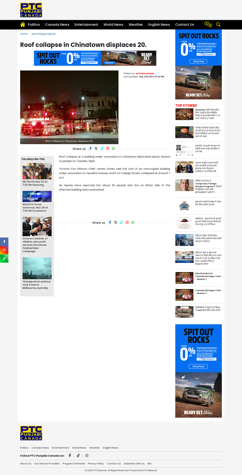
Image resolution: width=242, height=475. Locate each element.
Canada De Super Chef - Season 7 (208, 292)
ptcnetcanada (145, 73)
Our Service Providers (48, 464)
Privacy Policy (98, 464)
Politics (34, 24)
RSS (154, 464)
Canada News (57, 24)
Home (23, 33)
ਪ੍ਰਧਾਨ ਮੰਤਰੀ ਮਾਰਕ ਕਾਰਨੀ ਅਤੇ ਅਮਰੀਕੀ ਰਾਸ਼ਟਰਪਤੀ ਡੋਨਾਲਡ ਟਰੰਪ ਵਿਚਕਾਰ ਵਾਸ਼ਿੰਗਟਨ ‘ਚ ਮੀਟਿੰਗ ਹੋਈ (206, 167)
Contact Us (184, 24)
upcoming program (43, 33)
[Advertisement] (120, 202)
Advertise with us (138, 464)
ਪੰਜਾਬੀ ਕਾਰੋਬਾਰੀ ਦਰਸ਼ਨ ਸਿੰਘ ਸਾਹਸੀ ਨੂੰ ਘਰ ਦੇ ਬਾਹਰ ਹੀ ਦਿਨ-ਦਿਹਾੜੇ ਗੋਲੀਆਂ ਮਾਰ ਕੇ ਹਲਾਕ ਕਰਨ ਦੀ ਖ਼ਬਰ (208, 132)
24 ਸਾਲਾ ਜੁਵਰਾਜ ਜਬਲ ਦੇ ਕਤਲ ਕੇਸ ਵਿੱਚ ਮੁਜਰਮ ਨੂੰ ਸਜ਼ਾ (208, 203)
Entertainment (86, 24)
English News (159, 24)
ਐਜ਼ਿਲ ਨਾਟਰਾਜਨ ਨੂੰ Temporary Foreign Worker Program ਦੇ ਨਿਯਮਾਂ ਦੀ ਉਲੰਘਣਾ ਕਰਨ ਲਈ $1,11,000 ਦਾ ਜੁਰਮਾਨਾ (208, 186)
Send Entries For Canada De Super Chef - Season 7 (208, 276)
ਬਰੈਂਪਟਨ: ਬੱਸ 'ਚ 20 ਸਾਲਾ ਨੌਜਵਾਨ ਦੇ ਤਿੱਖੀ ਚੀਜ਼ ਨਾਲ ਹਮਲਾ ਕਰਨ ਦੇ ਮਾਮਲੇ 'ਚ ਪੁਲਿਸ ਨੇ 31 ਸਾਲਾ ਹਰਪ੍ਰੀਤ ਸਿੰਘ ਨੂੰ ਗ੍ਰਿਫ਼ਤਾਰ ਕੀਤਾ (208, 258)
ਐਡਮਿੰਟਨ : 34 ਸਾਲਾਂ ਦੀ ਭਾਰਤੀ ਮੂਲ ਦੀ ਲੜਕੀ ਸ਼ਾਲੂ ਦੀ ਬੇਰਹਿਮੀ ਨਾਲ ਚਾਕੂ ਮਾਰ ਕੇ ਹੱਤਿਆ (208, 221)
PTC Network (150, 470)
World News (113, 24)
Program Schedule (75, 464)
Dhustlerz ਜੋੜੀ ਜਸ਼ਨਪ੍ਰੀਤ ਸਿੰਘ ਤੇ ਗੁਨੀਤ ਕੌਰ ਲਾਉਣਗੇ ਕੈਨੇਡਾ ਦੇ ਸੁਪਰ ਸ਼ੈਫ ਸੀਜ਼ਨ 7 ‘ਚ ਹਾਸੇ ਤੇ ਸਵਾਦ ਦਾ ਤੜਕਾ (207, 114)
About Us (26, 464)
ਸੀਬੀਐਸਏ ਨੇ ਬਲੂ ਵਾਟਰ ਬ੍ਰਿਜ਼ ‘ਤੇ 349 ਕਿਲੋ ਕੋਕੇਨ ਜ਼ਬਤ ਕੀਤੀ (207, 309)
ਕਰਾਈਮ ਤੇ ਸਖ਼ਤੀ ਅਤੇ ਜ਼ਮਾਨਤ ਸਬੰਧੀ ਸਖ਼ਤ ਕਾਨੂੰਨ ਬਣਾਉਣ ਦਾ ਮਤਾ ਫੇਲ (207, 148)
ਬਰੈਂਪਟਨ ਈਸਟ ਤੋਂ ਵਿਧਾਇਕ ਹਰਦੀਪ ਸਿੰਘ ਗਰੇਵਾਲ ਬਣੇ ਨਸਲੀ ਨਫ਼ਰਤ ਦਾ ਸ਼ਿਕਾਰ (208, 238)
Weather (136, 24)
